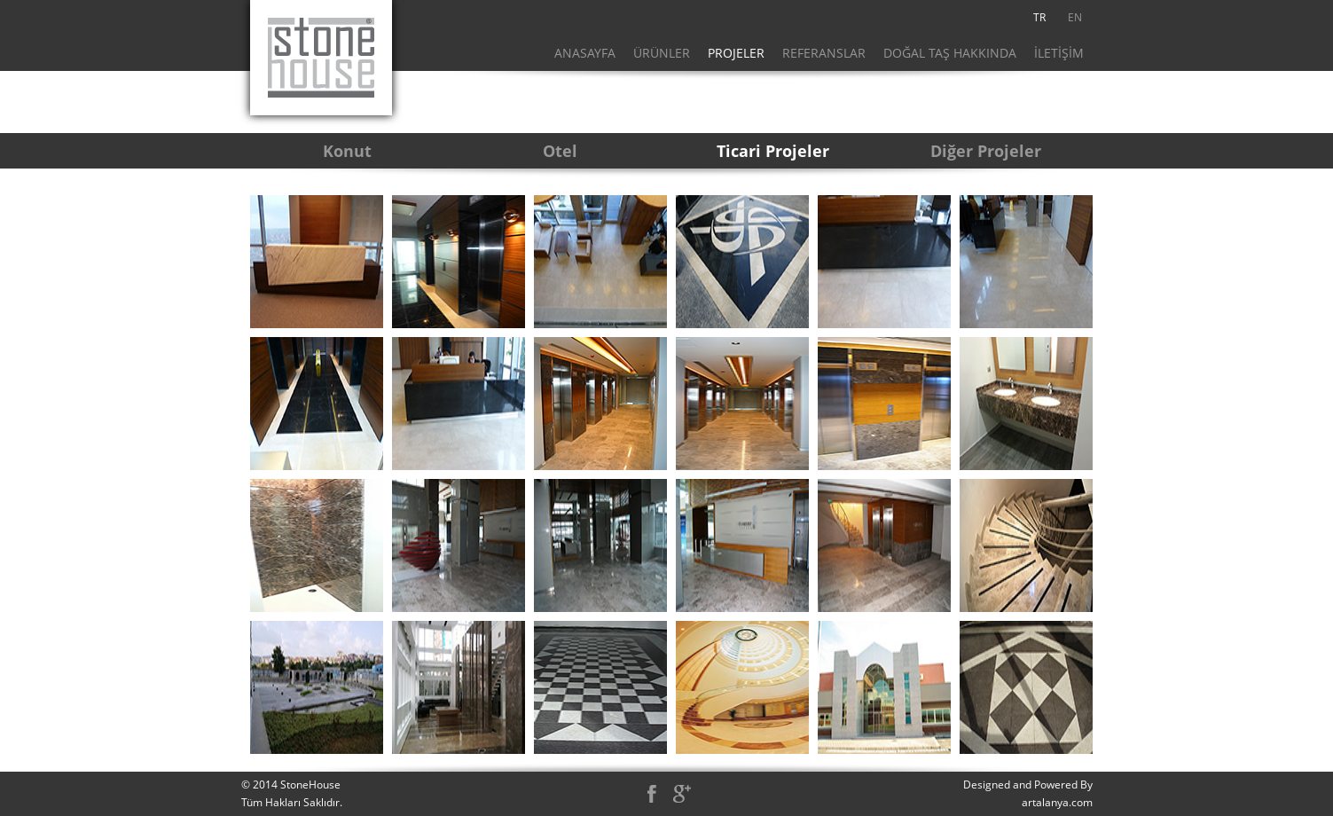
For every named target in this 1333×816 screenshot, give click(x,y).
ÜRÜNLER (661, 52)
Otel (560, 150)
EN (1075, 17)
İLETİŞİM (1059, 52)
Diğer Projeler (985, 150)
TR (1039, 17)
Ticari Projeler (773, 150)
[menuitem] (1039, 17)
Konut (347, 150)
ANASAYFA (585, 52)
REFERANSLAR (824, 52)
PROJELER (736, 52)
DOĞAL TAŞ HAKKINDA (949, 52)
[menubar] (1057, 17)
